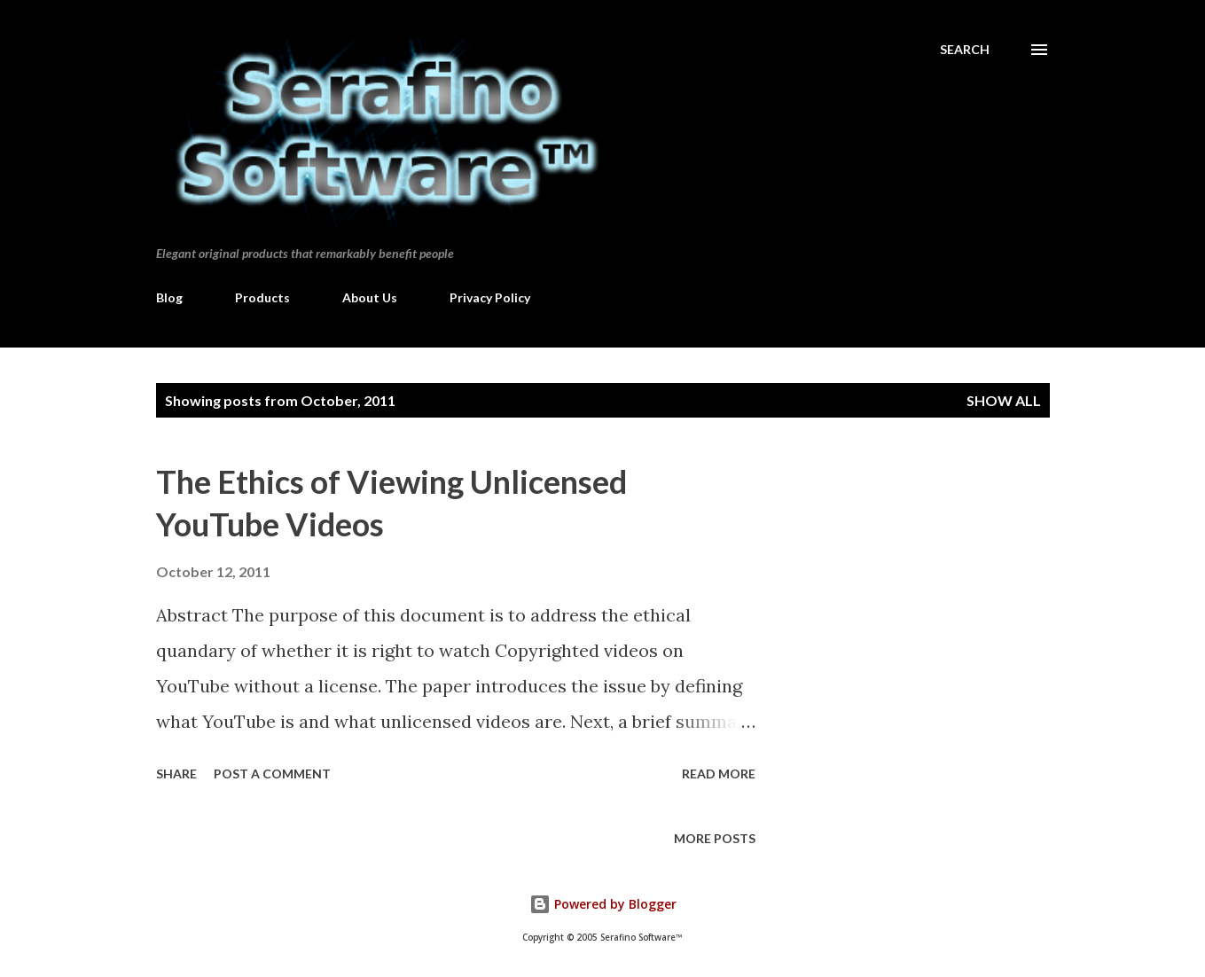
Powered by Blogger (603, 903)
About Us (369, 297)
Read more (718, 773)
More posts (714, 838)
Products (262, 297)
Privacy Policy (490, 297)
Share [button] (176, 773)
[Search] (965, 49)
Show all (1003, 400)
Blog (169, 297)
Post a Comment (272, 773)
